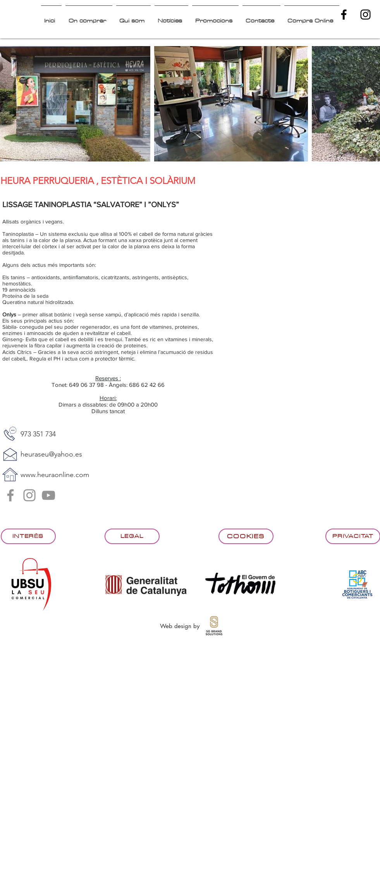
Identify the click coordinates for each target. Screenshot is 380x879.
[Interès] (28, 536)
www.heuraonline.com (55, 474)
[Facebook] (10, 495)
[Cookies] (245, 536)
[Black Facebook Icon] (344, 14)
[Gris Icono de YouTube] (48, 495)
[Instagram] (29, 495)
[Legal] (132, 536)
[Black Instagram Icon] (365, 14)
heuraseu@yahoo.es (51, 454)
